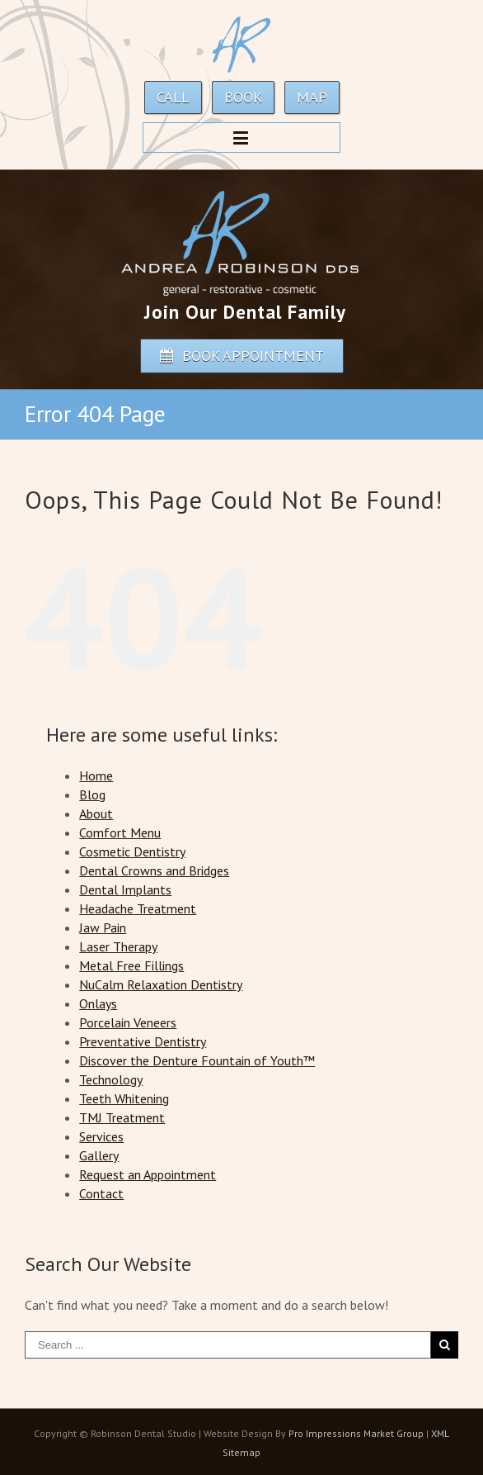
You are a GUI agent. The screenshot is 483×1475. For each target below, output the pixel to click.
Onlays (98, 1003)
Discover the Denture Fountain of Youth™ (197, 1060)
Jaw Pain (102, 927)
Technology (111, 1079)
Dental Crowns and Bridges (154, 870)
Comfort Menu (120, 832)
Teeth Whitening (124, 1098)
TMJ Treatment (122, 1117)
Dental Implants (125, 889)
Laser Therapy (118, 946)
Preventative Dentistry (142, 1041)
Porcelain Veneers (127, 1022)
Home (96, 775)
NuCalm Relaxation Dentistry (160, 984)
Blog (92, 794)
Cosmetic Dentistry (132, 851)
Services (101, 1136)
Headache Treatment (137, 908)
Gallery (99, 1155)
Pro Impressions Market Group (356, 1433)
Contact (101, 1193)
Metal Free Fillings (131, 965)
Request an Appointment (147, 1174)
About (96, 813)
